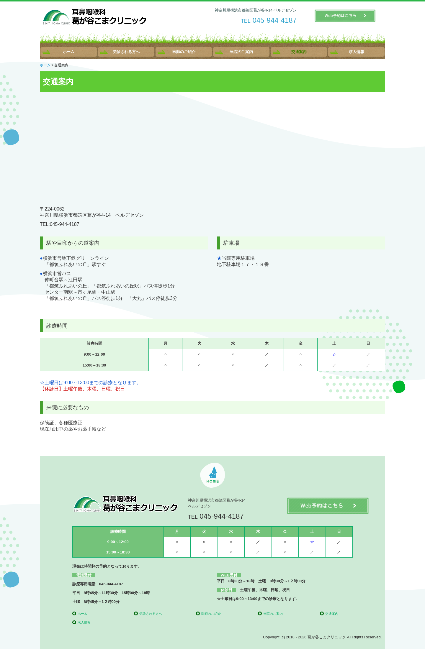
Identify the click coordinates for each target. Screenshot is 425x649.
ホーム (68, 52)
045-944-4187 (275, 20)
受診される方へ (126, 52)
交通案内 (299, 52)
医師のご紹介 (183, 52)
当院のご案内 (241, 52)
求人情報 (356, 52)
